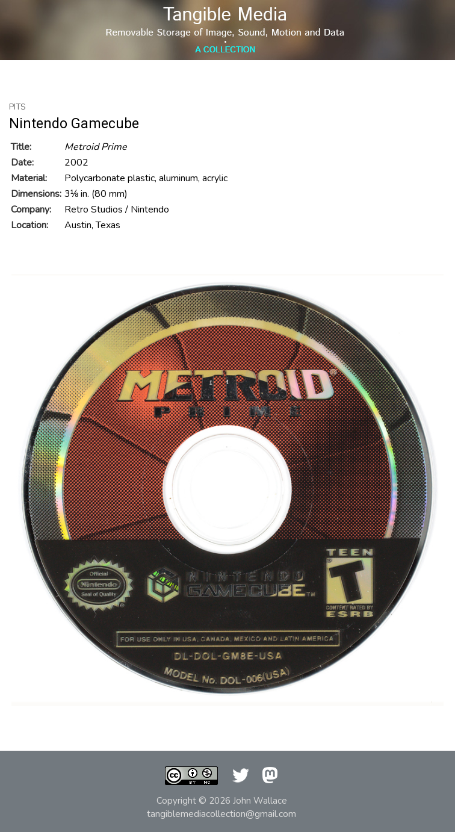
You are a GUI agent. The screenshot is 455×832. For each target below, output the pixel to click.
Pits (17, 107)
